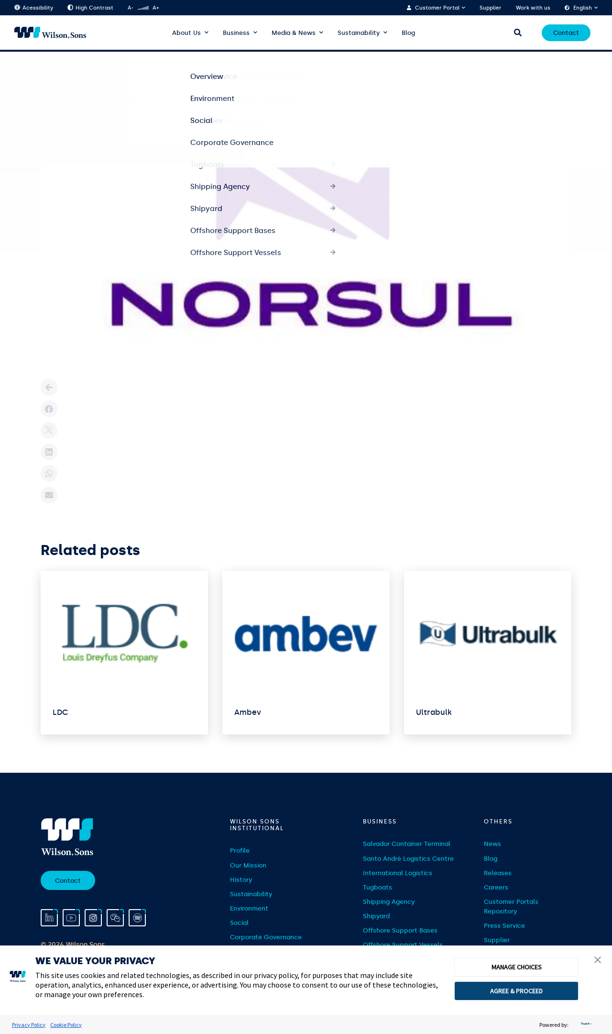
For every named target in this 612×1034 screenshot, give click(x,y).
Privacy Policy (28, 1024)
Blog (408, 32)
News (492, 843)
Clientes (81, 67)
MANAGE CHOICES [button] (517, 967)
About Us (186, 32)
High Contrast (90, 8)
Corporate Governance (266, 937)
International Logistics (397, 873)
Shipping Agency (389, 901)
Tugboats (377, 887)
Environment (249, 908)
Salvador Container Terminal (406, 843)
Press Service (504, 925)
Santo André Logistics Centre (408, 858)
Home (49, 67)
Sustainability (359, 32)
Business (236, 32)
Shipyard (376, 916)
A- (130, 8)
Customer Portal (437, 8)
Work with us (533, 8)
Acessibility (33, 8)
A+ (156, 8)
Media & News (294, 32)
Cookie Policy (66, 1024)
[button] (598, 961)
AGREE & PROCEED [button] (516, 991)
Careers (496, 887)
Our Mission (248, 865)
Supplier (491, 8)
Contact (566, 32)
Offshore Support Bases (400, 930)
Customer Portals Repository (511, 906)
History (241, 879)
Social (239, 922)
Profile (240, 850)
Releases (498, 873)
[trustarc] (585, 1024)
